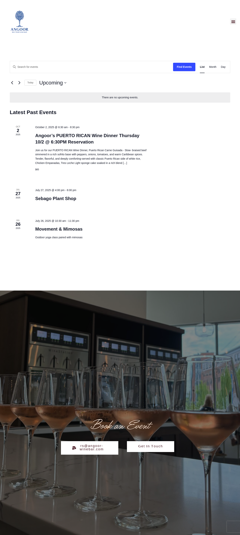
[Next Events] (19, 83)
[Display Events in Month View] (212, 67)
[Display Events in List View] (202, 67)
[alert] (120, 97)
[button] (233, 21)
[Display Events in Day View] (223, 67)
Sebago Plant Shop (55, 198)
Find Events (184, 66)
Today (30, 82)
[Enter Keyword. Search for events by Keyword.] (91, 67)
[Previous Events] (12, 83)
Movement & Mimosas (58, 229)
